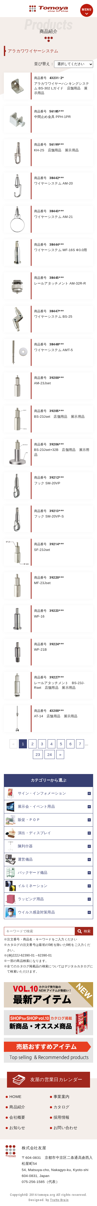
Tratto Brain (59, 1200)
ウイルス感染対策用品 (30, 912)
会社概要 (17, 1117)
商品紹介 (17, 1107)
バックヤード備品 (26, 873)
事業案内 (61, 1096)
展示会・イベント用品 (30, 806)
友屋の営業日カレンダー (56, 1079)
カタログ (61, 1107)
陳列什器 (19, 846)
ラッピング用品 (24, 899)
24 (49, 754)
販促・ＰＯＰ (22, 820)
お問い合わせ (65, 1127)
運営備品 (19, 859)
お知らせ (17, 1127)
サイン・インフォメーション (35, 793)
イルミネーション (26, 886)
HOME (15, 1096)
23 (38, 754)
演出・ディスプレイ (28, 833)
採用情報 (61, 1117)
